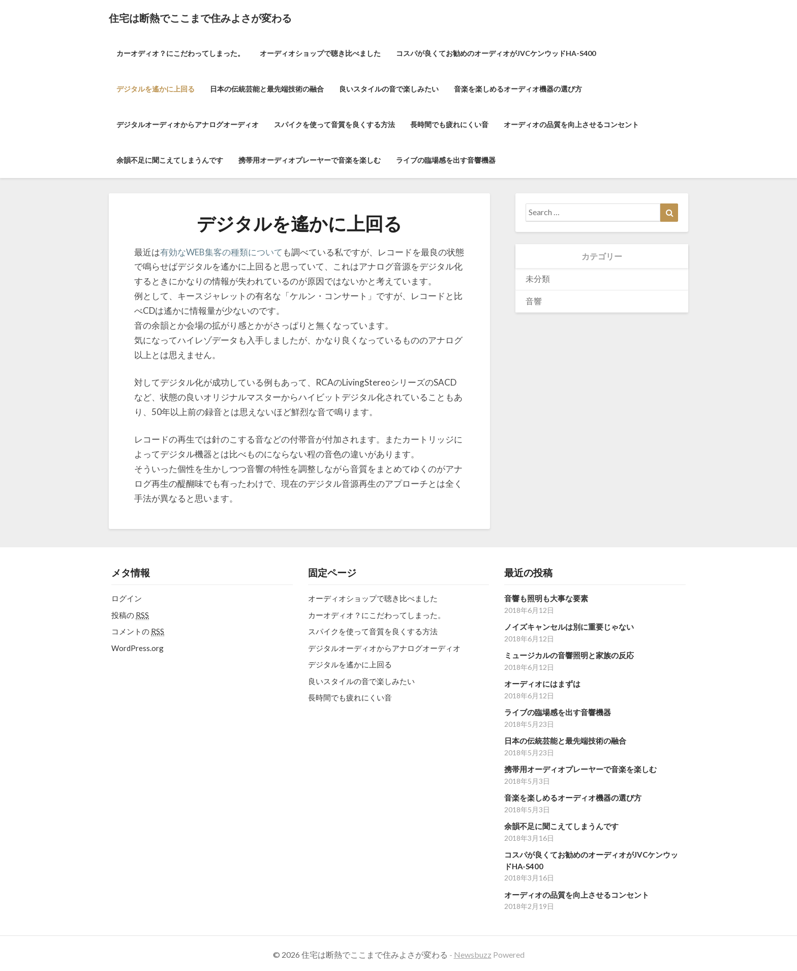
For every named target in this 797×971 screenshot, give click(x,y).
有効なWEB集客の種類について (221, 252)
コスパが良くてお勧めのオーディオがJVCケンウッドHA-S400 (496, 53)
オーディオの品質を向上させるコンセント (571, 124)
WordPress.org (137, 648)
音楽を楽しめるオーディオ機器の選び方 (518, 88)
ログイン (126, 598)
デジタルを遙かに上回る (155, 88)
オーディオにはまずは (542, 683)
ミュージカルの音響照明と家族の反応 (569, 655)
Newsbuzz (473, 954)
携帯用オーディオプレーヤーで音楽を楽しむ (309, 160)
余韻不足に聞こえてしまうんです (169, 160)
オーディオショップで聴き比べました (320, 53)
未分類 (538, 278)
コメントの (137, 631)
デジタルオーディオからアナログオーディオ (187, 124)
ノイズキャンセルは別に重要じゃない (569, 626)
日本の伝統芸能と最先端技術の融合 (267, 88)
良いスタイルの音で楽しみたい (389, 88)
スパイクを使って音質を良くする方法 (334, 124)
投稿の (130, 615)
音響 (534, 301)
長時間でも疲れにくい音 (449, 124)
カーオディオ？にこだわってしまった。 (180, 53)
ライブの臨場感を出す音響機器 (446, 160)
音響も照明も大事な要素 (546, 598)
